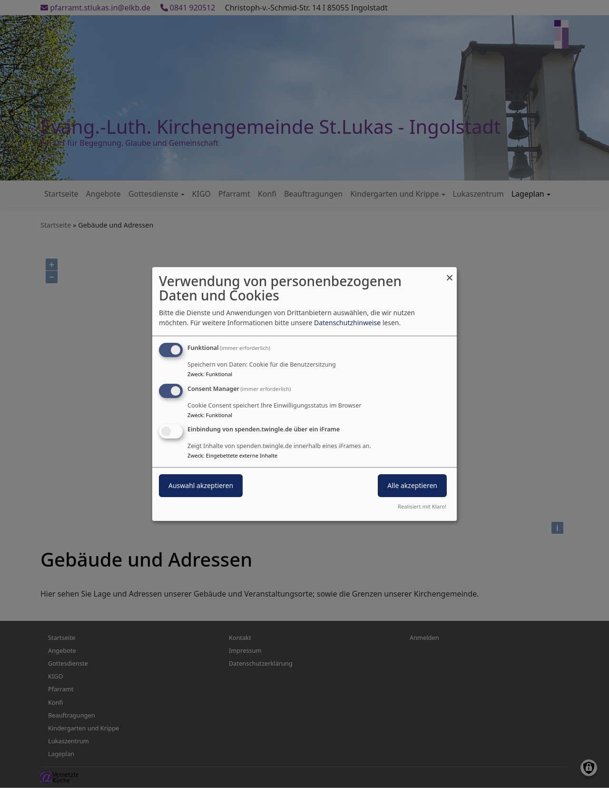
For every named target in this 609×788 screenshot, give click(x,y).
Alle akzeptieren (412, 485)
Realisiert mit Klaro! (422, 506)
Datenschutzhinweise (347, 322)
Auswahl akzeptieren (200, 485)
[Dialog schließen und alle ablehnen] (449, 273)
